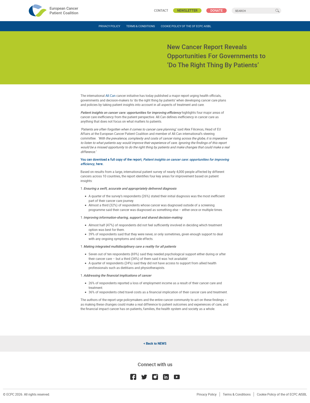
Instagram (155, 377)
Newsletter (187, 10)
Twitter (144, 377)
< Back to (155, 343)
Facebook (133, 377)
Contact (161, 10)
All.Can (110, 95)
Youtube (177, 377)
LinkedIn (166, 377)
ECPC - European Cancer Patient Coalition (54, 10)
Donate (216, 10)
